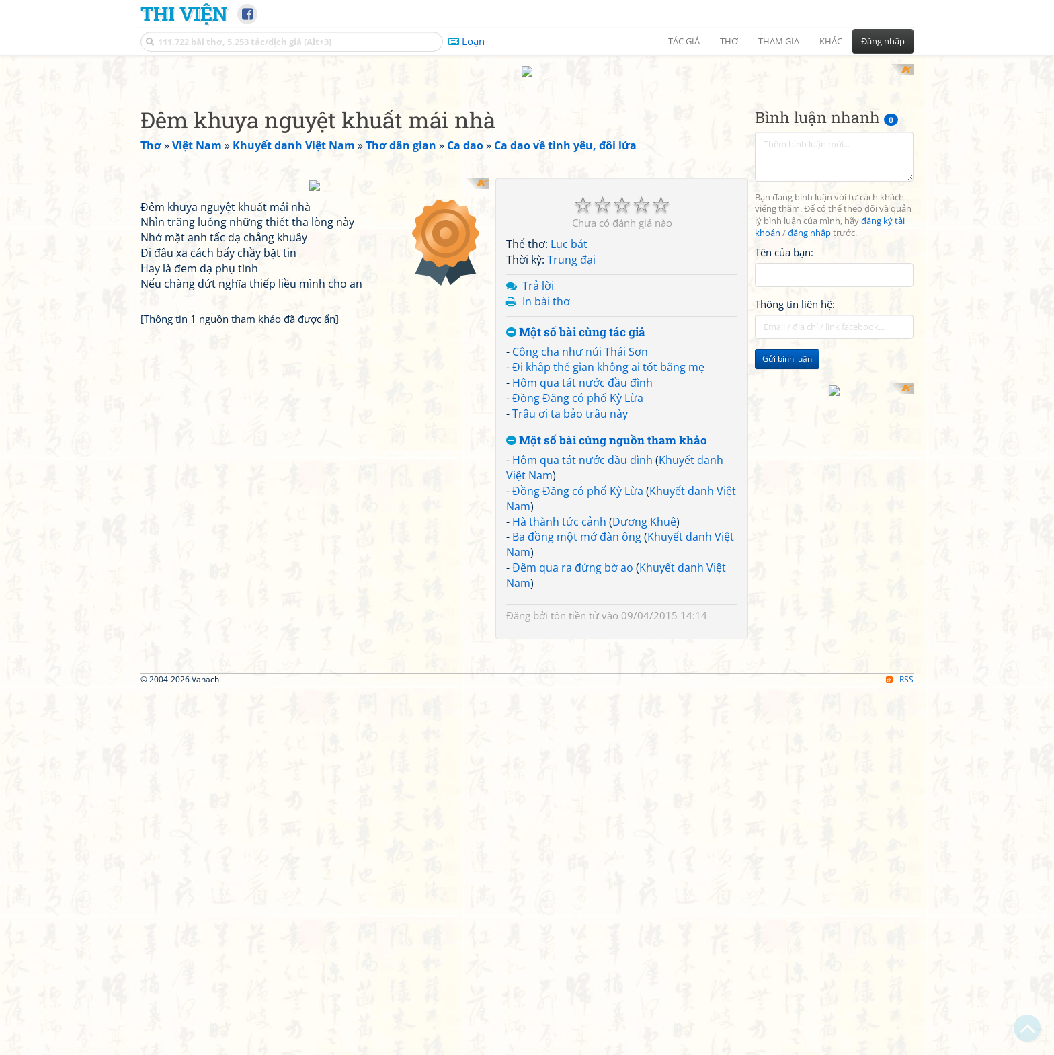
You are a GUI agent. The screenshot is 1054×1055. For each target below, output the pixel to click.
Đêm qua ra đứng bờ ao (572, 555)
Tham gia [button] (778, 41)
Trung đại (571, 247)
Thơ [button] (729, 41)
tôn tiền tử (575, 602)
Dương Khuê (644, 509)
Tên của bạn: (784, 239)
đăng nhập (809, 221)
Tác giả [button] (684, 41)
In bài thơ (546, 288)
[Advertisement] (834, 437)
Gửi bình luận (787, 346)
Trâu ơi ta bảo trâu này (570, 400)
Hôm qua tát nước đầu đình (582, 369)
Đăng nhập (883, 41)
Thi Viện (183, 13)
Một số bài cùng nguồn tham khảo (606, 428)
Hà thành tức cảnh (559, 509)
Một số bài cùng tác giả (575, 319)
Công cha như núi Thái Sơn (580, 339)
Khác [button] (830, 41)
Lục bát (569, 232)
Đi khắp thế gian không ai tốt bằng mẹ (608, 355)
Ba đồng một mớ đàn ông (576, 524)
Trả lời (538, 273)
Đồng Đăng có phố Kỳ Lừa (577, 385)
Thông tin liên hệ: (795, 292)
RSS (900, 855)
